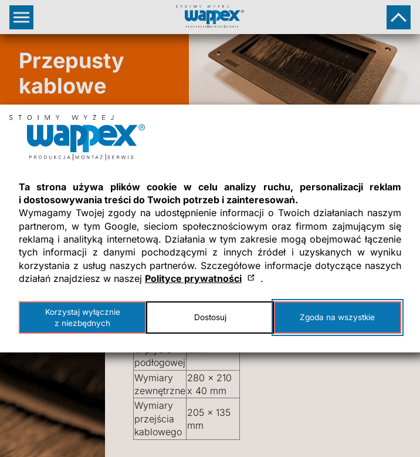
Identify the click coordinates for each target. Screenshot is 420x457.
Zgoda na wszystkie (337, 317)
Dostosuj (210, 317)
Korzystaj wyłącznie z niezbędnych (82, 317)
